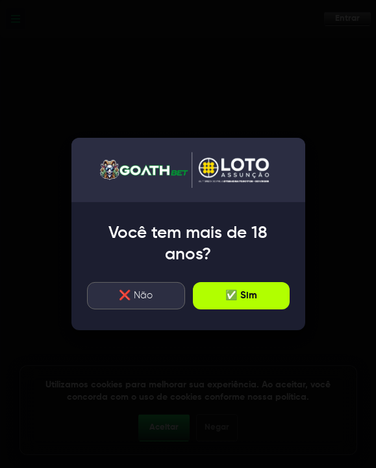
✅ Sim (241, 295)
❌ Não (136, 295)
